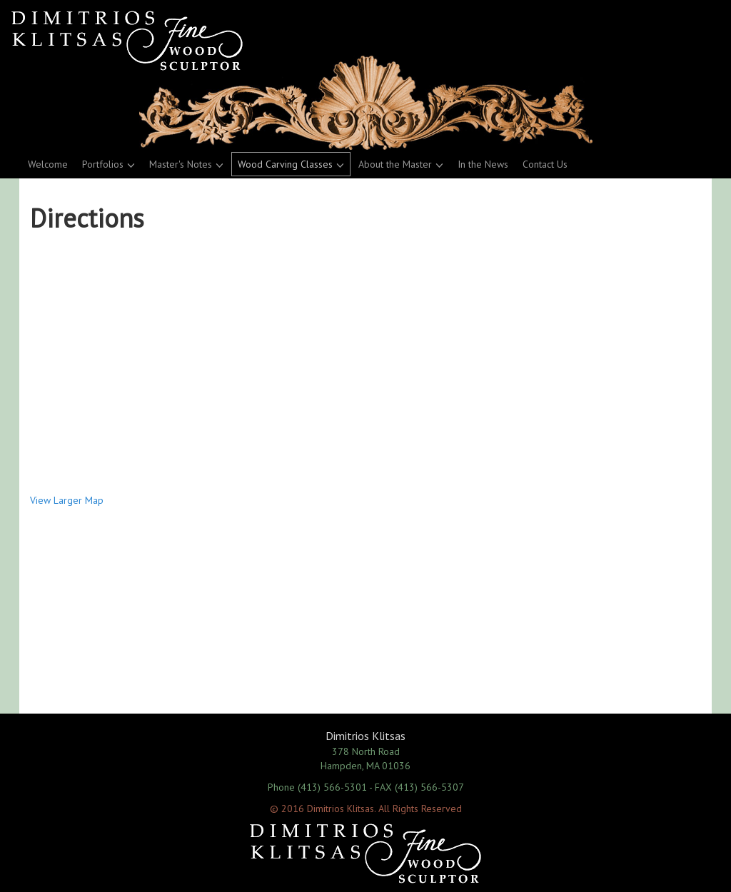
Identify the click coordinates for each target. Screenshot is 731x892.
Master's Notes (180, 164)
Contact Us (545, 164)
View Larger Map (67, 500)
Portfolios (102, 164)
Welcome (48, 164)
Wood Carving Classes (285, 164)
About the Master (395, 164)
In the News (483, 164)
